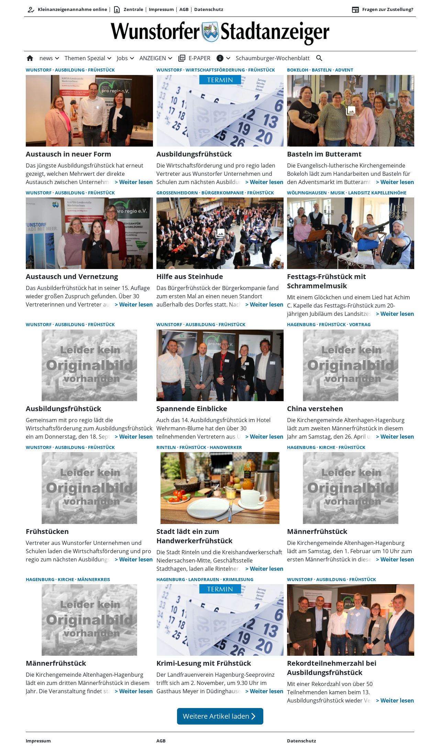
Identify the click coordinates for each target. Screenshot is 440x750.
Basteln (322, 70)
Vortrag (360, 324)
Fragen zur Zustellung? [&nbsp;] (382, 10)
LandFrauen (204, 579)
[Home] (31, 58)
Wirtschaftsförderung (216, 70)
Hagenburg (302, 324)
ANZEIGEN (153, 58)
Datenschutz (208, 9)
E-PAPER (194, 58)
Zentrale (128, 10)
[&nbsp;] (317, 58)
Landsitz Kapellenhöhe (377, 193)
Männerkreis (93, 579)
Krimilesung (238, 579)
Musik (338, 193)
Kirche (327, 447)
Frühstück (101, 70)
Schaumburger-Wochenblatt (273, 58)
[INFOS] (220, 58)
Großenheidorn (177, 193)
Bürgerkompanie (223, 193)
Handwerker (226, 447)
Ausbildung (70, 70)
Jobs (122, 58)
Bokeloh (298, 70)
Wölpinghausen (307, 193)
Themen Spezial (85, 58)
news (46, 58)
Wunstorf (39, 70)
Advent (344, 70)
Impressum (161, 9)
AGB (184, 9)
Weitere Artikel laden (220, 716)
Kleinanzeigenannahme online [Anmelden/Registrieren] (67, 10)
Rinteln (166, 447)
